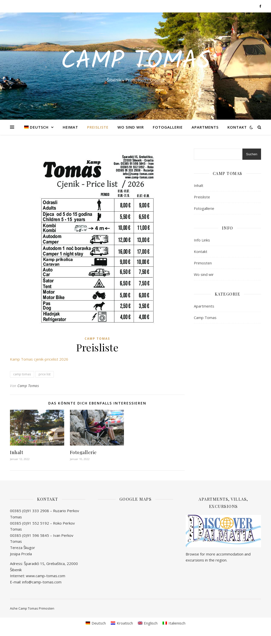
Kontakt (237, 127)
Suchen (251, 154)
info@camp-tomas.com (41, 581)
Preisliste (97, 127)
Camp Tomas (135, 61)
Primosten (203, 262)
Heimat (70, 127)
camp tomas (22, 374)
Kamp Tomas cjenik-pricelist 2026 (39, 359)
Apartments (205, 127)
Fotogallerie (168, 127)
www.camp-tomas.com (45, 575)
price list (45, 374)
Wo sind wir (130, 127)
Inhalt (16, 452)
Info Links (202, 240)
